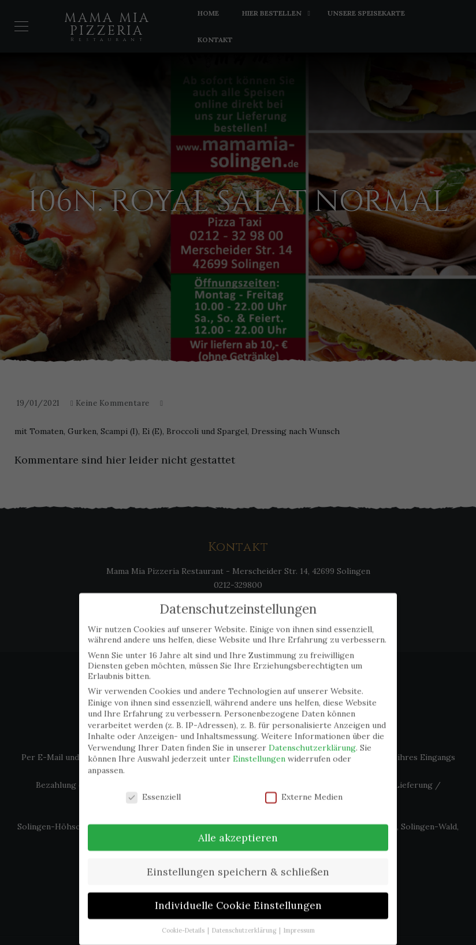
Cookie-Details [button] (184, 925)
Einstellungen (259, 753)
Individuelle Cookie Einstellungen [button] (238, 899)
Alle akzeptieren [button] (238, 831)
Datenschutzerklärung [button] (245, 925)
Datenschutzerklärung (312, 742)
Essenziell (153, 791)
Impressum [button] (299, 925)
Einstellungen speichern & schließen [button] (238, 865)
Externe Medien (304, 791)
